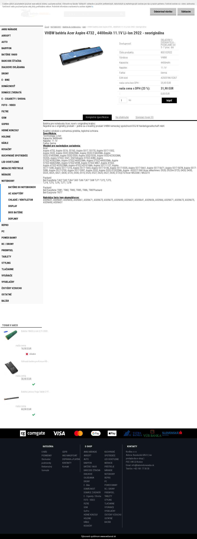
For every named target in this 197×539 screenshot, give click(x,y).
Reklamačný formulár (47, 468)
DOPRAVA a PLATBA (71, 459)
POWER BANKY (111, 485)
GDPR (64, 452)
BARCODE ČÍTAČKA (92, 470)
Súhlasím (186, 11)
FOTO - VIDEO (89, 500)
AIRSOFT (87, 455)
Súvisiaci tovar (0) (144, 117)
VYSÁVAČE (109, 507)
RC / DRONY (110, 489)
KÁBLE (86, 522)
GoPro (86, 511)
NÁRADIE (109, 470)
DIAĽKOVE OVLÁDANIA (89, 476)
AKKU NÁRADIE (90, 452)
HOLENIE (87, 518)
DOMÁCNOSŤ (89, 489)
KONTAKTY (66, 463)
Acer (84, 27)
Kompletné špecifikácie (97, 117)
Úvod (47, 27)
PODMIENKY (47, 455)
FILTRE (86, 503)
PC (106, 481)
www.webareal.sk (108, 536)
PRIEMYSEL (109, 492)
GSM (86, 507)
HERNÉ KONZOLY (91, 514)
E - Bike (87, 485)
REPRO (108, 477)
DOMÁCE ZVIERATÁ (92, 492)
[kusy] (123, 100)
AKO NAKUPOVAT (69, 455)
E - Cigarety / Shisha (92, 496)
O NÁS (44, 452)
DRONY (87, 481)
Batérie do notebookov (72, 27)
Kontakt (65, 466)
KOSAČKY (88, 526)
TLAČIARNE (110, 503)
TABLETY (108, 496)
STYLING (108, 500)
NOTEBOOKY (56, 27)
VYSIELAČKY (110, 511)
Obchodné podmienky (46, 461)
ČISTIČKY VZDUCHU (113, 514)
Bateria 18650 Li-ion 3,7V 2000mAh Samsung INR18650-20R (35, 331)
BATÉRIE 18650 (90, 466)
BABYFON (88, 463)
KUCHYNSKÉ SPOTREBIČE (110, 454)
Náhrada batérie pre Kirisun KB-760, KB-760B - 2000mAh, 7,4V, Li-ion (35, 361)
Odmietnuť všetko (163, 11)
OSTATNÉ (109, 518)
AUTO (86, 459)
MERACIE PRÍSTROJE (109, 465)
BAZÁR (108, 522)
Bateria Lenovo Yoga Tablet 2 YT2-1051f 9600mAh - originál (35, 392)
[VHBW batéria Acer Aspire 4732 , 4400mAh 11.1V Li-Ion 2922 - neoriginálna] (81, 42)
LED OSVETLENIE (112, 459)
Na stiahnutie (122, 117)
